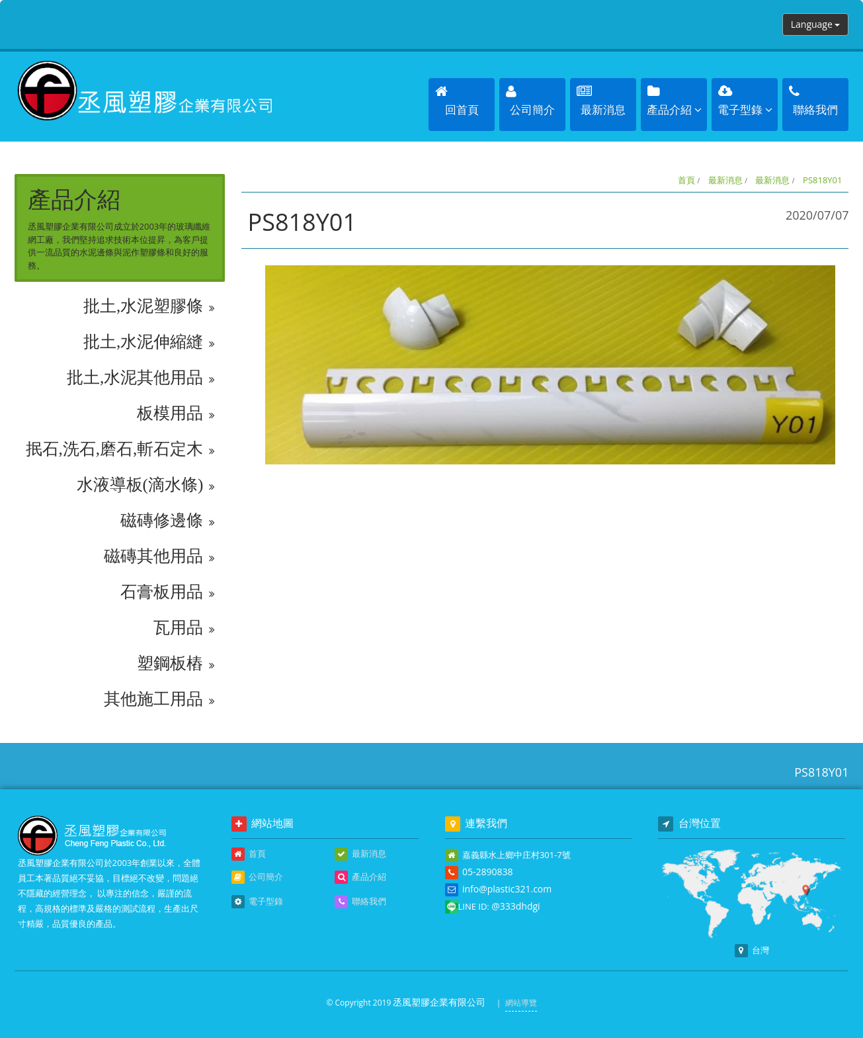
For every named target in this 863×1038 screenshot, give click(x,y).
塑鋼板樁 (175, 663)
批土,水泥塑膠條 (149, 306)
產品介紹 (360, 877)
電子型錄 (257, 901)
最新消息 (725, 180)
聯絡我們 (360, 901)
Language (816, 24)
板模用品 (175, 413)
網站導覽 (521, 1002)
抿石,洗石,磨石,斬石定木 (120, 449)
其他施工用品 (159, 699)
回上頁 (812, 498)
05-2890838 (487, 871)
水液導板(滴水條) (146, 485)
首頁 (686, 180)
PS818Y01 (822, 180)
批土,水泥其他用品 (141, 377)
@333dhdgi (515, 906)
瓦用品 (183, 628)
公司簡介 (257, 877)
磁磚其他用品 (159, 556)
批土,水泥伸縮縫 (149, 342)
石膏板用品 (167, 592)
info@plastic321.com (507, 889)
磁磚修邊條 (167, 520)
